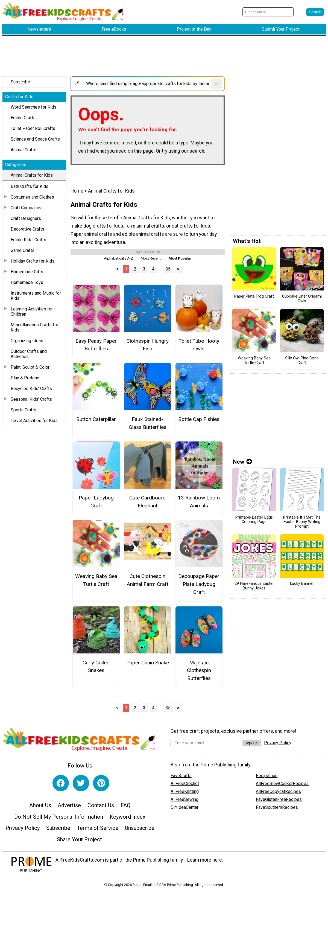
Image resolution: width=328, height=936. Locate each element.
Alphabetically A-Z (118, 258)
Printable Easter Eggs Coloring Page (254, 519)
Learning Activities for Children (32, 311)
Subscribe (20, 82)
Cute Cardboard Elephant (147, 502)
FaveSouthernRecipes (277, 807)
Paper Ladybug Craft (96, 502)
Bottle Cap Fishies (198, 419)
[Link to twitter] (81, 783)
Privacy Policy (22, 828)
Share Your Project (79, 839)
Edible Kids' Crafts (28, 239)
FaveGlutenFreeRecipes (279, 799)
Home (77, 191)
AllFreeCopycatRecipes (278, 791)
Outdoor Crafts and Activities (29, 354)
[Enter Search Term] (268, 11)
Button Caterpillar (96, 419)
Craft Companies (27, 207)
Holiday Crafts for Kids (32, 261)
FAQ (125, 805)
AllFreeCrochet (185, 783)
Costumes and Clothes (32, 197)
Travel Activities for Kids (34, 420)
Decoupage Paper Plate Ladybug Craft (198, 584)
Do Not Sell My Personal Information (58, 816)
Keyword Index (127, 816)
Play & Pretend (25, 377)
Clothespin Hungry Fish (148, 345)
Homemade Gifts (27, 271)
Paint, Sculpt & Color (30, 367)
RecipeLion (266, 775)
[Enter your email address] (206, 743)
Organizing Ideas (27, 340)
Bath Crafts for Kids (29, 186)
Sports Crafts (23, 409)
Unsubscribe (139, 828)
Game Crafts (22, 250)
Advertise (69, 805)
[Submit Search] (315, 12)
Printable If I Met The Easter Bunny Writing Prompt (302, 522)
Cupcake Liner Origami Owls (302, 298)
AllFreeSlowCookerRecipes (282, 783)
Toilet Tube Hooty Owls (198, 345)
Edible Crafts (23, 117)
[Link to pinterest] (101, 783)
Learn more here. (205, 860)
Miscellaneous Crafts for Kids (34, 327)
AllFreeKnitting (185, 791)
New (242, 461)
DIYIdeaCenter (184, 807)
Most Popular (180, 258)
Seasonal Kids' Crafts (31, 399)
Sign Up (251, 743)
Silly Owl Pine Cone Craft (302, 360)
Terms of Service (97, 828)
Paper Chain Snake (147, 662)
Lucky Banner (302, 584)
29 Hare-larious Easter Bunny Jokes (254, 586)
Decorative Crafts (27, 229)
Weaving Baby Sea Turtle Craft (96, 580)
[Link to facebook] (60, 783)
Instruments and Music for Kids (36, 295)
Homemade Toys (27, 282)
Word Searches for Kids (33, 107)
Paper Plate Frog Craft (254, 296)
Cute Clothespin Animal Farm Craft (147, 580)
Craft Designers (26, 218)
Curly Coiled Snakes (96, 666)
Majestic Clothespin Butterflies (199, 670)
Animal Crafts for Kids (32, 175)
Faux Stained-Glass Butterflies (147, 423)
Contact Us (100, 805)
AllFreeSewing (184, 799)
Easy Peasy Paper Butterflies (96, 345)
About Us (40, 805)
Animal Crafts (23, 149)
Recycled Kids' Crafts (31, 388)
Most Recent (151, 258)
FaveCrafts (181, 775)
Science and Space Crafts (35, 139)
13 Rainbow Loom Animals (199, 502)
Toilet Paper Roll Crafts (33, 128)
